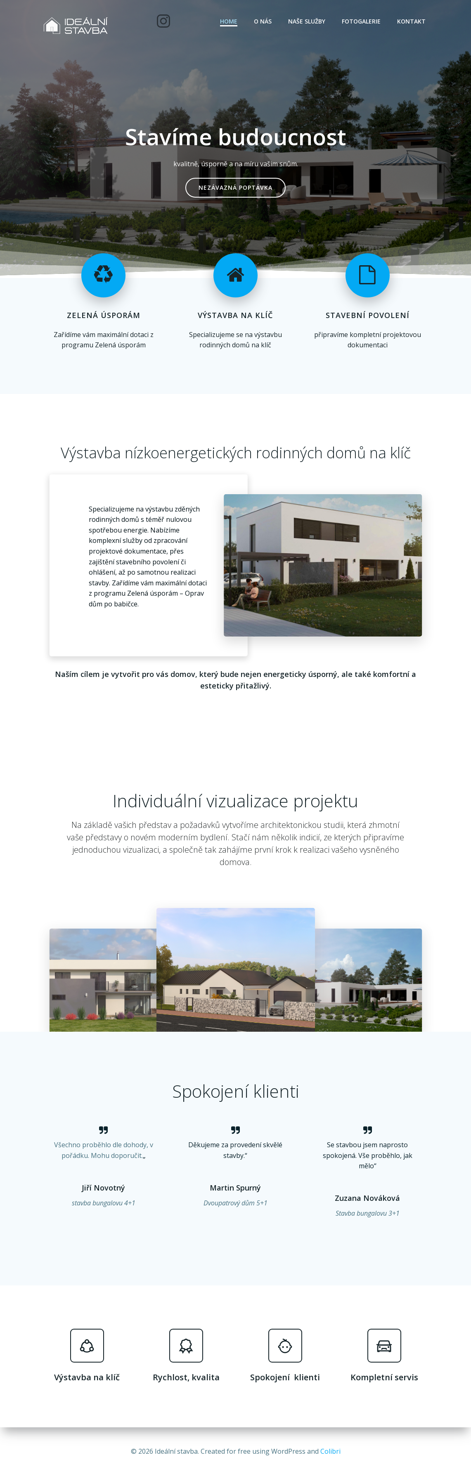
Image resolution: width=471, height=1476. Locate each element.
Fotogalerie (361, 21)
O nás (263, 21)
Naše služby (306, 21)
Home (228, 21)
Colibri (330, 1451)
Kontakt (411, 21)
